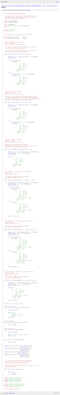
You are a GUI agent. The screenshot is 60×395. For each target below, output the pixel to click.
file (25, 10)
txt (55, 393)
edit (29, 10)
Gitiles (7, 393)
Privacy (10, 393)
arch (44, 5)
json (58, 393)
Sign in (57, 1)
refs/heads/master (36, 5)
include (52, 5)
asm (56, 5)
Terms (13, 393)
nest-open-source (5, 5)
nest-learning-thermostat (17, 5)
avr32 (48, 5)
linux (29, 5)
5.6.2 (26, 5)
